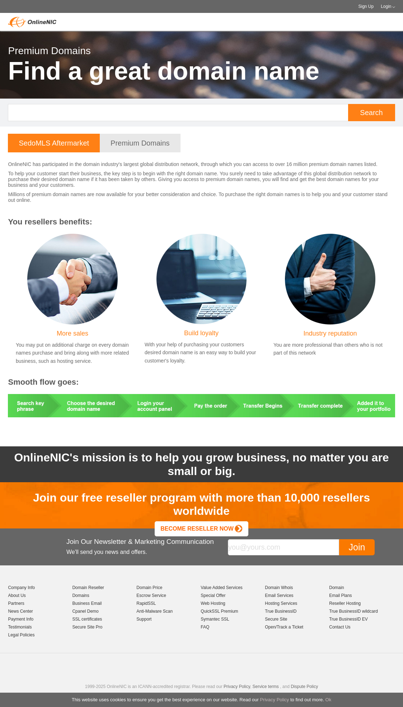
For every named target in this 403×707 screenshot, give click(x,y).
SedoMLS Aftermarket (54, 143)
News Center (20, 611)
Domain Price (149, 587)
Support (143, 619)
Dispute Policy (304, 686)
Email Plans (340, 595)
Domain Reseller (88, 587)
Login (386, 6)
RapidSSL (146, 603)
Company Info (21, 587)
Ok (328, 699)
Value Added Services (222, 587)
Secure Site (276, 619)
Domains (80, 595)
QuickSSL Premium (219, 611)
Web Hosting (213, 603)
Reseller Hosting (345, 603)
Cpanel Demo (85, 611)
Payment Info (20, 619)
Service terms (265, 686)
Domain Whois (279, 587)
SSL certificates (87, 619)
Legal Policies (21, 634)
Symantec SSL (215, 619)
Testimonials (20, 627)
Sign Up (366, 6)
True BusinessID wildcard (353, 611)
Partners (16, 603)
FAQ (205, 627)
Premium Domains (140, 143)
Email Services (279, 595)
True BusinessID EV (348, 619)
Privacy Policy (274, 699)
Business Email (87, 603)
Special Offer (213, 595)
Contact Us (339, 627)
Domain (336, 587)
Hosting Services (281, 603)
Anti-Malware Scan (154, 611)
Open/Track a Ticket (284, 627)
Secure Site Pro (87, 627)
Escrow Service (151, 595)
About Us (16, 595)
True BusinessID (280, 611)
